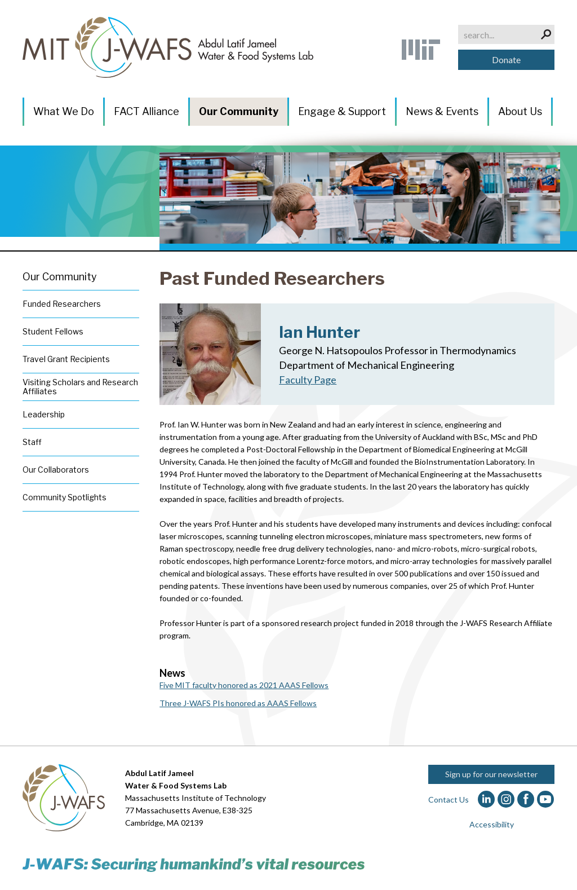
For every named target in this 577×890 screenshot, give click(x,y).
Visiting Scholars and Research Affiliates (80, 386)
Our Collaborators (56, 469)
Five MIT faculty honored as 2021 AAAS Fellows (244, 685)
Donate (506, 59)
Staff (32, 442)
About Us (520, 111)
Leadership (44, 414)
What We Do (63, 111)
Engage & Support (342, 111)
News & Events (442, 111)
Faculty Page (307, 379)
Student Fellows (53, 331)
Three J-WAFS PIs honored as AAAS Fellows (238, 703)
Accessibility (491, 824)
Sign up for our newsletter (491, 774)
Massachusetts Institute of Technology (195, 798)
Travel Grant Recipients (66, 359)
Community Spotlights (64, 497)
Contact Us (448, 799)
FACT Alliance (146, 111)
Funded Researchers (62, 304)
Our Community (238, 111)
